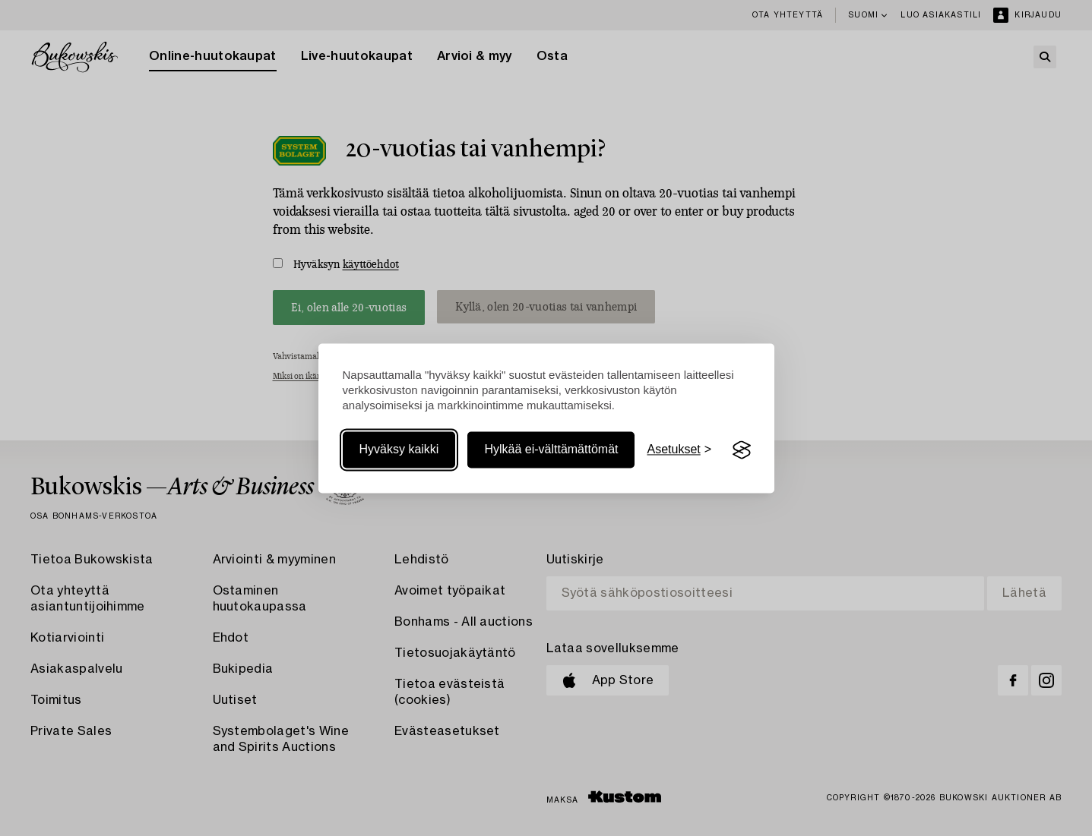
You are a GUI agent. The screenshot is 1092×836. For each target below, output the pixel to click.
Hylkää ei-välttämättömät (551, 449)
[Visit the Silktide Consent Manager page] (741, 450)
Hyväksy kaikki (399, 449)
